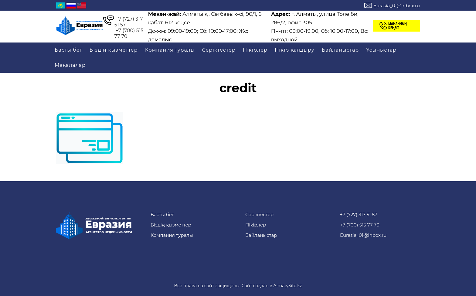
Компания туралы (170, 50)
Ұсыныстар (381, 50)
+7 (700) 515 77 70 (129, 33)
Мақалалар (70, 65)
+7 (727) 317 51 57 (128, 22)
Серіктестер (219, 50)
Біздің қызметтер (114, 50)
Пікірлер (255, 50)
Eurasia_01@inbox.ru (396, 6)
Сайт (247, 285)
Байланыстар (340, 50)
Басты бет (68, 50)
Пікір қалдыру (294, 50)
